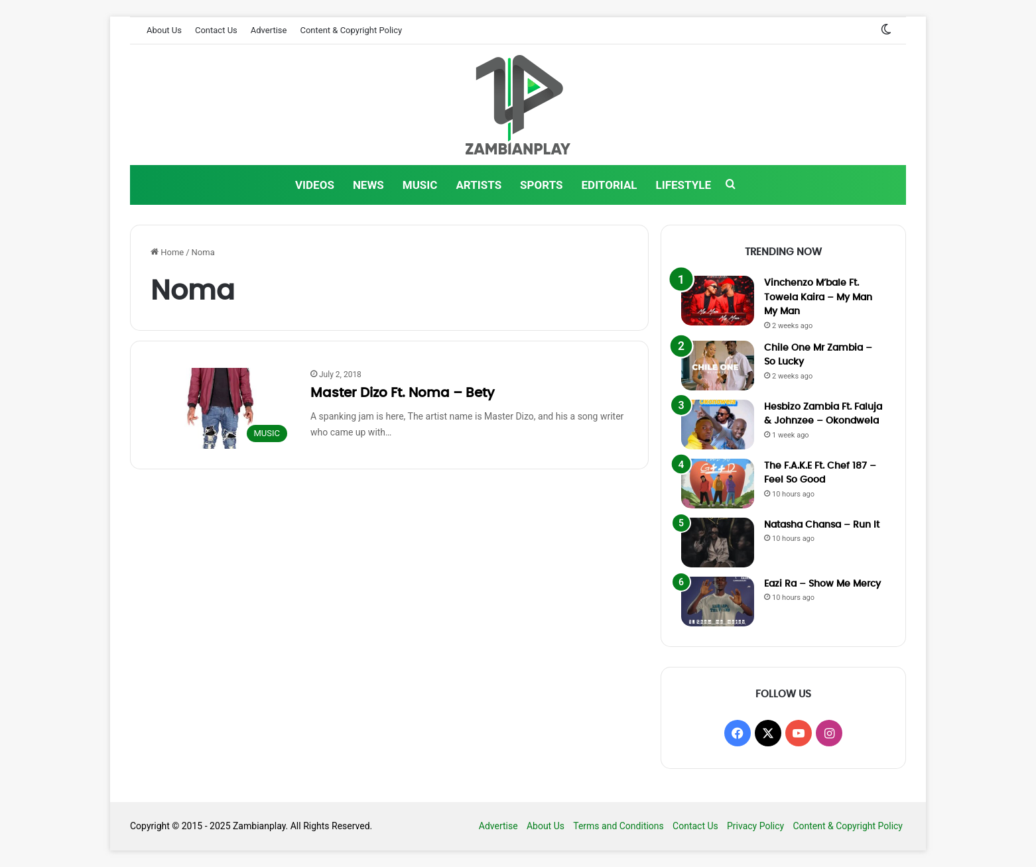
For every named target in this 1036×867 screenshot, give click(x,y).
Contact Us (216, 30)
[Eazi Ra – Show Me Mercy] (717, 601)
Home (167, 252)
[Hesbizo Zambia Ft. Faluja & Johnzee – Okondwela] (717, 424)
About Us (164, 30)
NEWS (368, 185)
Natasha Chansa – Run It (821, 525)
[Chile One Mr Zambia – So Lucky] (717, 365)
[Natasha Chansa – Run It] (717, 542)
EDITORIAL (609, 185)
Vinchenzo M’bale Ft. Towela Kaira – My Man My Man (818, 297)
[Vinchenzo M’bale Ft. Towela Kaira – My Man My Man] (717, 300)
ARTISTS (478, 185)
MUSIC (420, 185)
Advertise (269, 30)
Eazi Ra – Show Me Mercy (822, 584)
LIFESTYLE (683, 185)
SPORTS (541, 185)
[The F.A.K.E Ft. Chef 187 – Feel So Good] (717, 483)
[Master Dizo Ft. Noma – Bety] (222, 408)
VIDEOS (314, 185)
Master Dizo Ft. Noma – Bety (402, 393)
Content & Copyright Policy (351, 30)
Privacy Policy (755, 826)
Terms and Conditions (618, 826)
